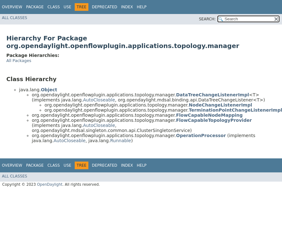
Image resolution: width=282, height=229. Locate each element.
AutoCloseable (99, 99)
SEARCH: (207, 19)
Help (142, 7)
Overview (12, 7)
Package (35, 7)
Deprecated (104, 7)
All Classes (14, 18)
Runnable (120, 140)
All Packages (18, 60)
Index (127, 7)
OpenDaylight (49, 184)
